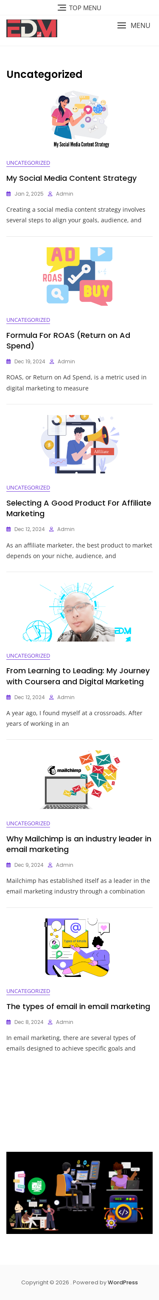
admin (64, 193)
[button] (134, 26)
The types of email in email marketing (78, 1006)
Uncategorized (28, 162)
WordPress (123, 1282)
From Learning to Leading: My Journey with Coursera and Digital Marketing (78, 675)
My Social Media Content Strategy (71, 178)
